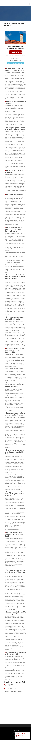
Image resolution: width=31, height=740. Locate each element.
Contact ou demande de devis (15, 63)
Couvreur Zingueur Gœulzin (10, 685)
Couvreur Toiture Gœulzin (10, 688)
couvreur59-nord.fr (16, 728)
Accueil (5, 27)
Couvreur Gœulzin (9, 684)
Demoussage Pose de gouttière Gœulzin (13, 691)
